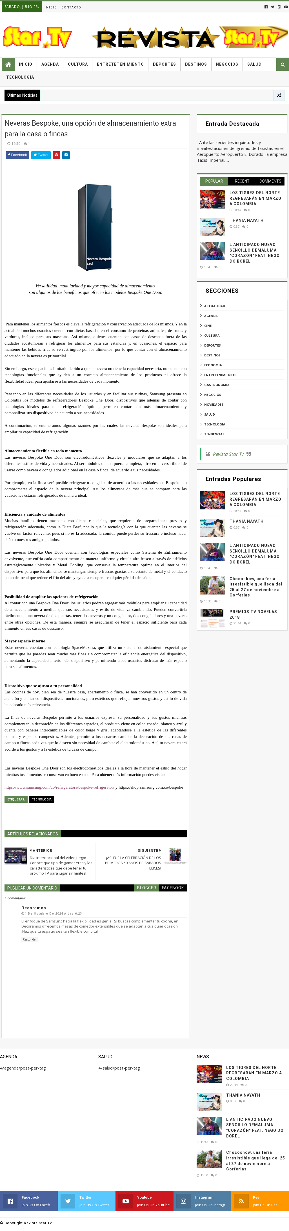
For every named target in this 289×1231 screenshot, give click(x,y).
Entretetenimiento (120, 64)
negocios (212, 394)
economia (213, 365)
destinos (212, 355)
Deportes (164, 64)
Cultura (78, 64)
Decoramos (33, 908)
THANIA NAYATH (247, 220)
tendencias (214, 434)
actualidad (214, 306)
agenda (211, 316)
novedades (213, 404)
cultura (212, 335)
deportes (212, 345)
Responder (30, 939)
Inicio (51, 7)
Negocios (227, 64)
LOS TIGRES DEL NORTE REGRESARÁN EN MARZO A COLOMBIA (255, 198)
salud (209, 414)
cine (208, 325)
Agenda (50, 64)
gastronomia (217, 385)
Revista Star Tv (228, 454)
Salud (254, 64)
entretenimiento (219, 375)
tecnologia (42, 799)
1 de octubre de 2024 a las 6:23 (53, 913)
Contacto (71, 7)
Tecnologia (20, 77)
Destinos (196, 64)
